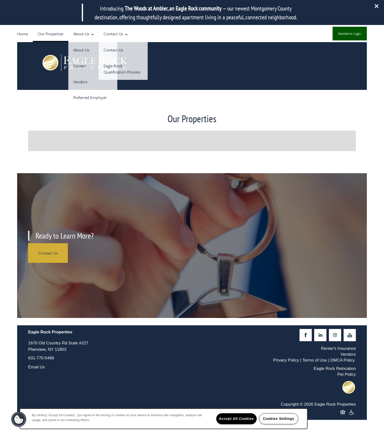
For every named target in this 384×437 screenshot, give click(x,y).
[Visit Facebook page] (306, 335)
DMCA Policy (342, 360)
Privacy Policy (286, 360)
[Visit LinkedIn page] (320, 335)
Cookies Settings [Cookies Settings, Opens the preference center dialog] (278, 419)
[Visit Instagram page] (335, 335)
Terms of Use (314, 360)
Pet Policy (346, 374)
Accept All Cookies (236, 419)
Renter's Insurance (338, 348)
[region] (164, 418)
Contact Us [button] (48, 253)
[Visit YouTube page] (350, 335)
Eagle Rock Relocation (335, 368)
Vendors (348, 354)
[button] (376, 6)
